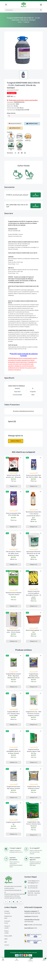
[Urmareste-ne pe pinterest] (21, 901)
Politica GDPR (8, 936)
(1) (16, 473)
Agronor (21, 952)
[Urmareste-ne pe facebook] (5, 901)
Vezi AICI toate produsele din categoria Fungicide (24, 354)
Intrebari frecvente (7, 912)
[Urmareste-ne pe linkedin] (13, 901)
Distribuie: (10, 153)
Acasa (19, 22)
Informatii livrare (7, 922)
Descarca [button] (36, 194)
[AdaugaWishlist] (15, 123)
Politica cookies (6, 932)
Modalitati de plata (8, 917)
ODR (5, 942)
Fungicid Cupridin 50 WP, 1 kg (13, 823)
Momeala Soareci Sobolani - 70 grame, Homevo (13, 593)
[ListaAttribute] (23, 116)
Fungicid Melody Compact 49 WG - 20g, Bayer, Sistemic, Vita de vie (13, 675)
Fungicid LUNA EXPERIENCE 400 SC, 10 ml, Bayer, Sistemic (13, 751)
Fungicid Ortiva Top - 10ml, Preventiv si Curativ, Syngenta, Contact (33, 713)
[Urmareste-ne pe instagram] (17, 901)
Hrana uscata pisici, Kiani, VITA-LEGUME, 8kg (13, 514)
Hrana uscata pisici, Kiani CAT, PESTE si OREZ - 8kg (33, 476)
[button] (6, 4)
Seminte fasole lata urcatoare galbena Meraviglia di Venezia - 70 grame (33, 594)
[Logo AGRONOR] (23, 4)
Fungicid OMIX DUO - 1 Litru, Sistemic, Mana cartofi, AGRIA (13, 713)
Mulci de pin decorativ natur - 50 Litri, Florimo (13, 631)
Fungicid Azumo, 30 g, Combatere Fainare (33, 787)
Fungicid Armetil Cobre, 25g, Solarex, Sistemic (13, 787)
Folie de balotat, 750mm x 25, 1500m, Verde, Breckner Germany (13, 553)
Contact (6, 945)
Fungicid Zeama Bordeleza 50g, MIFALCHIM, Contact (33, 675)
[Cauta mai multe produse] (41, 4)
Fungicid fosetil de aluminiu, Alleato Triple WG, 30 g (33, 751)
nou (7, 457)
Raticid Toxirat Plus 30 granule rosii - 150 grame (13, 476)
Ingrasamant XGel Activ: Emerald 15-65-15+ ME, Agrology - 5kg (33, 553)
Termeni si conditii (7, 927)
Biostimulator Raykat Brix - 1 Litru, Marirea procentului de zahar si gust (33, 514)
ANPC (6, 939)
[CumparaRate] (15, 128)
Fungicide (26, 22)
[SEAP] (32, 123)
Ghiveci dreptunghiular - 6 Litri (33, 631)
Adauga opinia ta (16, 441)
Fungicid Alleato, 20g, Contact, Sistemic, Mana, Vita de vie (33, 824)
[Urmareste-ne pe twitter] (9, 901)
